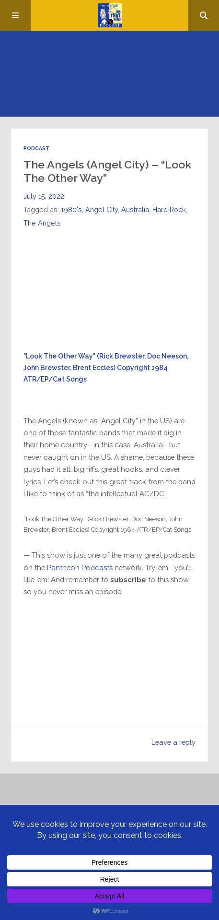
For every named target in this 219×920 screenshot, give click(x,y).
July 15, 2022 (43, 196)
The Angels (42, 223)
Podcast (36, 148)
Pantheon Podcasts (80, 567)
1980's (71, 209)
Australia (135, 209)
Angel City (101, 209)
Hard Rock (169, 209)
